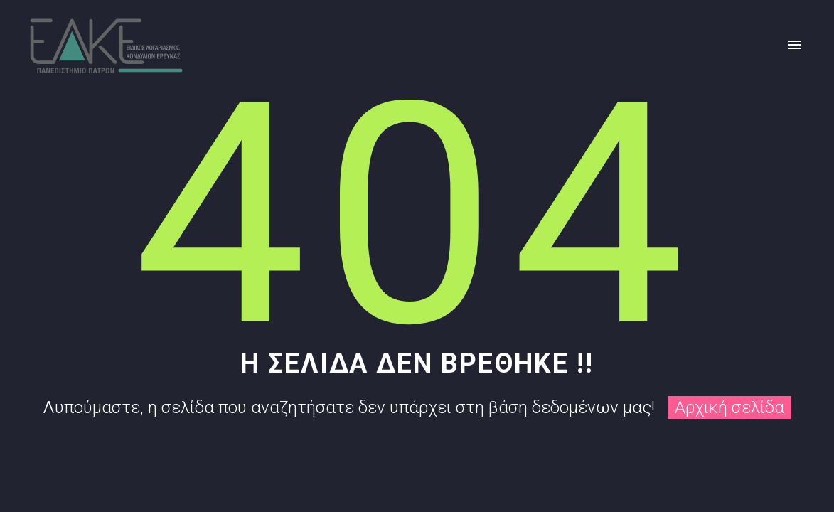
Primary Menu (794, 45)
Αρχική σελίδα (729, 407)
